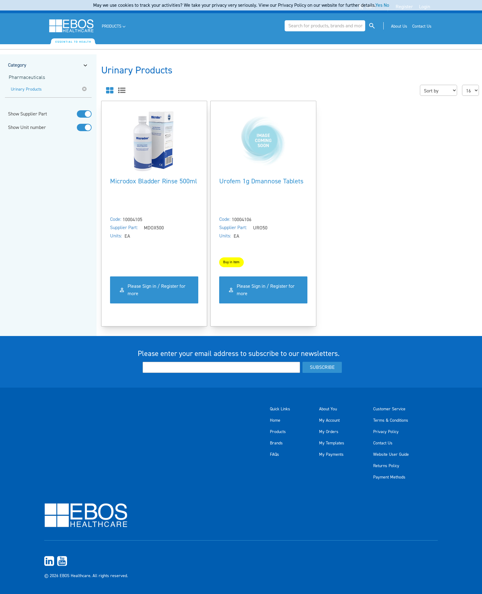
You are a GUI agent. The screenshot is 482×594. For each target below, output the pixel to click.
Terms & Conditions (390, 420)
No (386, 5)
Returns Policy (386, 466)
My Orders (328, 432)
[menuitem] (114, 26)
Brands (276, 443)
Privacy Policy (386, 432)
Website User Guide (391, 454)
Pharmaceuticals (27, 77)
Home (275, 420)
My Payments (331, 454)
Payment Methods (389, 477)
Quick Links (280, 409)
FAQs (274, 454)
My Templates (331, 443)
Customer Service (389, 409)
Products (278, 432)
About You (328, 409)
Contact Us (383, 443)
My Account (329, 420)
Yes (378, 5)
